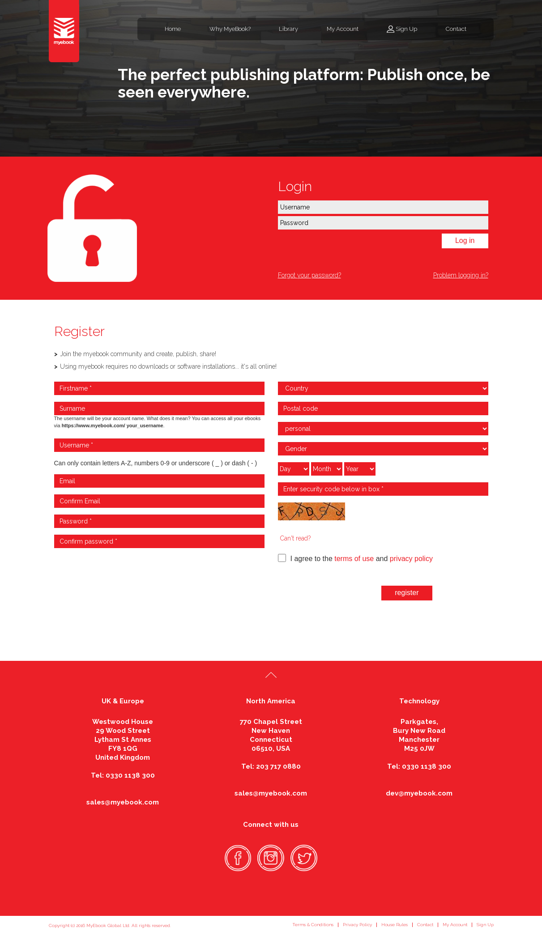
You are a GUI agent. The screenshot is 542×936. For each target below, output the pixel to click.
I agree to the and (355, 558)
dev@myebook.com (419, 793)
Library (288, 29)
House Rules (394, 924)
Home (173, 29)
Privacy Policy (357, 924)
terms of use (354, 558)
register (406, 592)
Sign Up (406, 29)
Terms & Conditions (312, 924)
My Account (342, 29)
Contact (456, 29)
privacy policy (411, 558)
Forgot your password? (309, 275)
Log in (465, 240)
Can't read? (295, 538)
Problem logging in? (460, 275)
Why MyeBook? (230, 29)
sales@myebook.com (122, 802)
